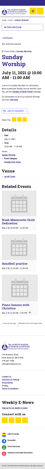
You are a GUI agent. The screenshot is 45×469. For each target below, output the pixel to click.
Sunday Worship (8, 155)
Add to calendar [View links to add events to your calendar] (15, 111)
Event (10, 20)
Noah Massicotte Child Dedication (18, 221)
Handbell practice (14, 264)
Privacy (5, 386)
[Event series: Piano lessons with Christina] (30, 312)
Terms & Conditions (10, 389)
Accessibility (7, 383)
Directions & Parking (10, 380)
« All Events (7, 38)
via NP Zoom (9, 176)
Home (4, 20)
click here (14, 100)
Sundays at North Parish (22, 92)
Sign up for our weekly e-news (14, 408)
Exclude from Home (12, 162)
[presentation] (19, 203)
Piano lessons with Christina (15, 306)
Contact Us (6, 377)
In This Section (22, 27)
